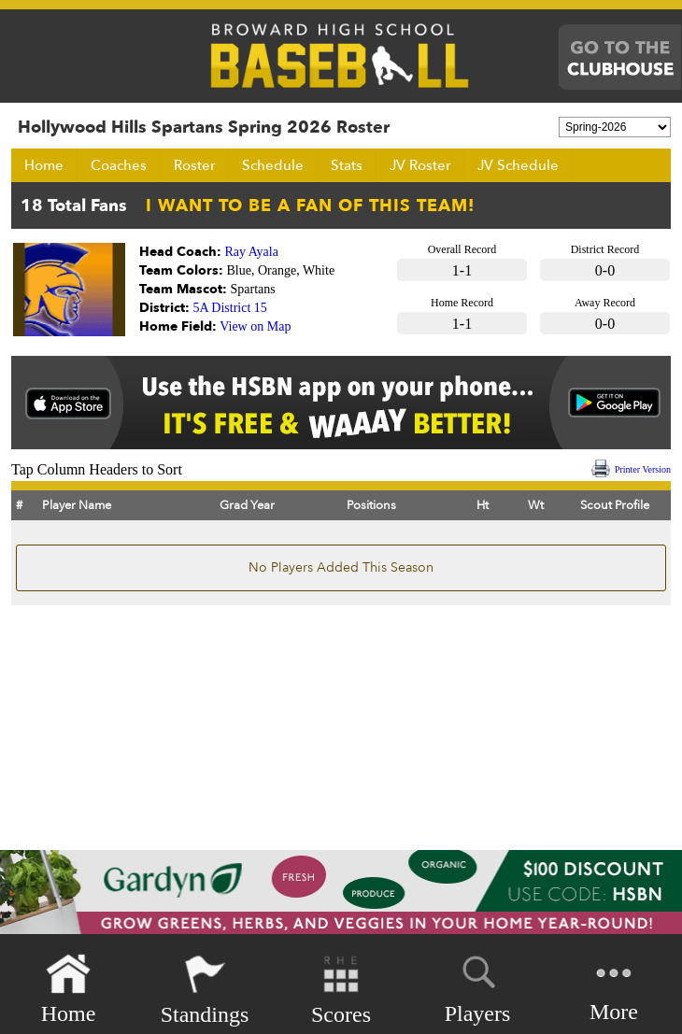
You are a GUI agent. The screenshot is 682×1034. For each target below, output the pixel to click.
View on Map (255, 326)
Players (478, 986)
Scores (341, 990)
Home (44, 165)
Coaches (119, 165)
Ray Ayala (251, 252)
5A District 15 (230, 308)
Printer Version (643, 469)
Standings (205, 990)
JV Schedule (518, 165)
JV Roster (420, 165)
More (614, 988)
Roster (194, 165)
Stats (346, 165)
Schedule (273, 165)
